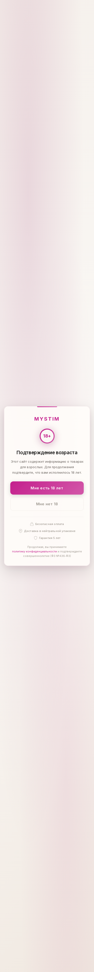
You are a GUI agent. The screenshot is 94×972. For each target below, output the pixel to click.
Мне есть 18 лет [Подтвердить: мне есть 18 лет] (47, 487)
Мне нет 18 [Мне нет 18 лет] (47, 504)
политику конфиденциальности (34, 551)
